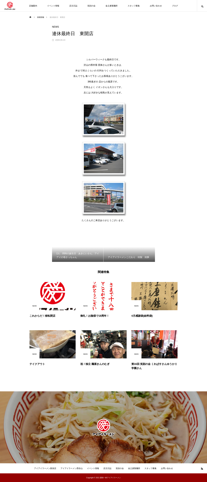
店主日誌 (73, 6)
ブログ (175, 6)
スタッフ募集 (134, 6)
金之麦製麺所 (112, 6)
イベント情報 (53, 6)
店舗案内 (33, 6)
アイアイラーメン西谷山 (72, 468)
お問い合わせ (156, 6)
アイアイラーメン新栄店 (45, 468)
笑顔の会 (91, 6)
